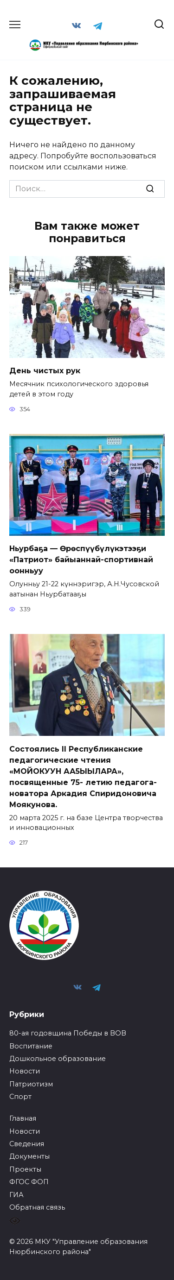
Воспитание (30, 1046)
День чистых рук (44, 370)
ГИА (16, 1195)
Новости (24, 1071)
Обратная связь (37, 1207)
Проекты (25, 1169)
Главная (22, 1118)
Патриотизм (31, 1084)
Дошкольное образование (57, 1058)
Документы (29, 1156)
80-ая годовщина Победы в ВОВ (67, 1033)
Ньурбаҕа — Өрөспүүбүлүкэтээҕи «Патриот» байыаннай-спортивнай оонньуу (81, 559)
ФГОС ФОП (29, 1182)
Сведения (26, 1144)
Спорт (20, 1096)
